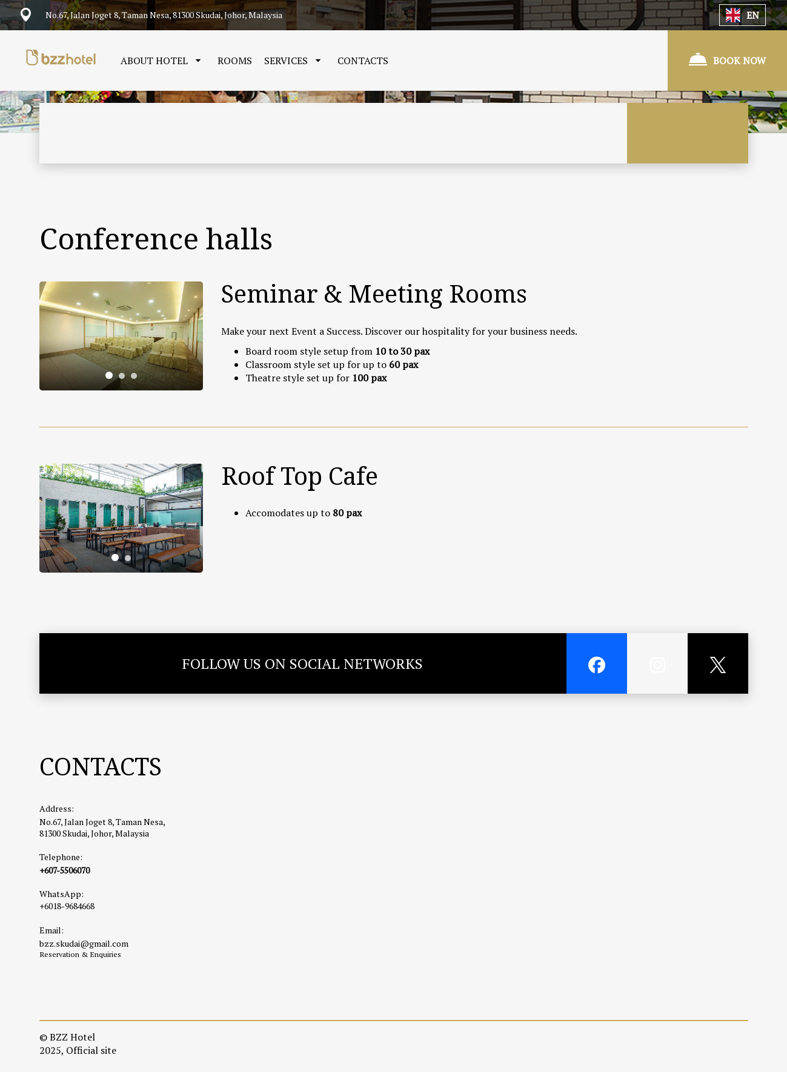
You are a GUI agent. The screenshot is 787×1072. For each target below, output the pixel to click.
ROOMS (235, 60)
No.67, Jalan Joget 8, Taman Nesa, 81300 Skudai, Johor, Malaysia (102, 827)
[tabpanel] (121, 335)
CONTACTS (362, 60)
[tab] (109, 375)
